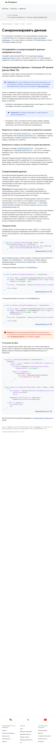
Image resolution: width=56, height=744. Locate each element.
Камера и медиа (24, 737)
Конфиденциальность (26, 740)
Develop (5, 8)
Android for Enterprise (8, 733)
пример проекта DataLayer (43, 418)
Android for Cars (42, 739)
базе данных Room (43, 86)
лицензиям (38, 427)
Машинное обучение (26, 731)
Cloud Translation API (40, 17)
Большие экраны (42, 730)
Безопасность (6, 736)
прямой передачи (13, 186)
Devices (14, 8)
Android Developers (7, 24)
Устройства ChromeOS (44, 736)
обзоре (37, 336)
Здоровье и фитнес (25, 734)
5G (21, 742)
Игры (21, 729)
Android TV (41, 741)
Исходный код (6, 739)
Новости (4, 741)
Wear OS (23, 8)
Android (4, 730)
